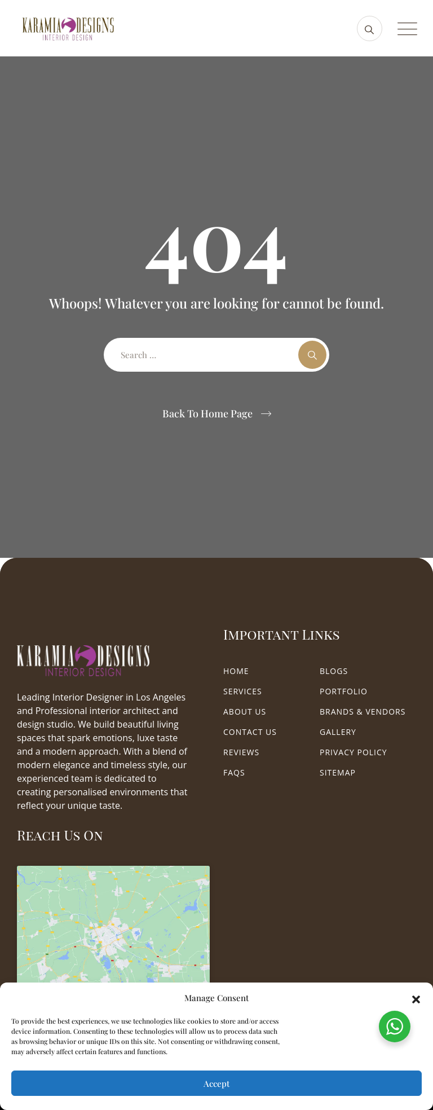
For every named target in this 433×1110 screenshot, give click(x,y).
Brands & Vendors (362, 711)
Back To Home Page (207, 413)
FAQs (234, 772)
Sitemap (338, 772)
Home (236, 671)
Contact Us (250, 731)
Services (242, 691)
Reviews (241, 752)
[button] (416, 997)
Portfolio (344, 691)
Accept (216, 1083)
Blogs (334, 671)
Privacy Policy (353, 752)
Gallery (338, 731)
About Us (244, 711)
